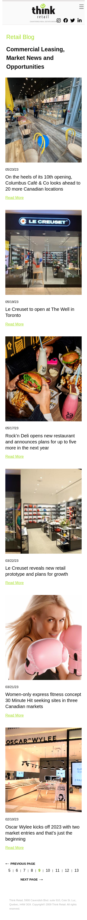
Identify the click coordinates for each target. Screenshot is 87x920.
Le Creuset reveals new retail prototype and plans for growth (36, 571)
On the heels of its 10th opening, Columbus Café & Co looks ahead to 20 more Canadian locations (43, 183)
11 (57, 870)
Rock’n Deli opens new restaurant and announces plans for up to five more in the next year (40, 441)
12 (67, 870)
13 (76, 870)
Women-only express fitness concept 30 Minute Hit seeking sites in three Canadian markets (43, 700)
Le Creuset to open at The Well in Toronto (39, 312)
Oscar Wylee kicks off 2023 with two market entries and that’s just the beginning (42, 833)
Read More (14, 198)
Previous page (22, 863)
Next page (29, 879)
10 (48, 870)
